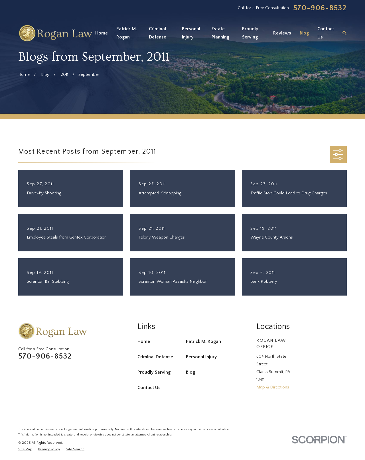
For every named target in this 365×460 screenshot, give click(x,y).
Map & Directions (272, 387)
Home (143, 341)
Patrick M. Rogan (203, 341)
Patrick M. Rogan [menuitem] (126, 33)
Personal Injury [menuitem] (191, 33)
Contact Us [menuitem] (325, 33)
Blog (190, 372)
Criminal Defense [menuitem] (157, 33)
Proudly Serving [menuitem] (250, 33)
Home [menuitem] (101, 33)
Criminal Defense (155, 356)
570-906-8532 (320, 8)
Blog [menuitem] (304, 33)
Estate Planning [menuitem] (220, 33)
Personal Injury (201, 356)
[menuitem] (25, 449)
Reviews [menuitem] (282, 33)
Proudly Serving (154, 372)
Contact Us (149, 387)
